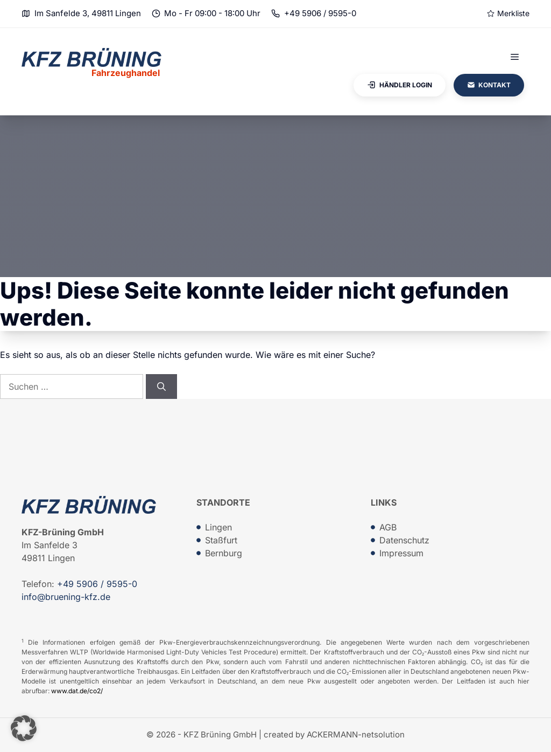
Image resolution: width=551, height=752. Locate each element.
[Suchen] (161, 386)
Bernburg (223, 553)
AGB (388, 527)
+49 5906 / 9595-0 (320, 13)
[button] (23, 728)
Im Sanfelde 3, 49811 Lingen (87, 13)
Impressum (401, 553)
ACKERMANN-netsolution (356, 734)
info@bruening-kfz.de (66, 596)
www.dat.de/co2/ (77, 691)
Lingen (218, 527)
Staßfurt (221, 540)
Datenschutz (404, 540)
